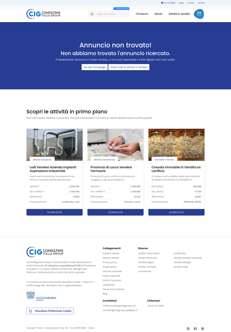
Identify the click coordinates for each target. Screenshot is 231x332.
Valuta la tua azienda (113, 289)
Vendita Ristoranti (147, 257)
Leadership (108, 284)
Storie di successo (112, 280)
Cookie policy (109, 266)
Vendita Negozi (146, 262)
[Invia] (92, 13)
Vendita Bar (180, 253)
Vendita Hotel (181, 266)
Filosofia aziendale (112, 271)
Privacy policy (110, 262)
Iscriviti (201, 2)
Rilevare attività (111, 257)
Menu (199, 14)
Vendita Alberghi (182, 262)
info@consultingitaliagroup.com (119, 305)
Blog (181, 2)
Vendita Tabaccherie (148, 253)
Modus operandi (111, 275)
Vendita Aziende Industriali (188, 257)
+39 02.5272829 (155, 305)
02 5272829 (168, 2)
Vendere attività (111, 253)
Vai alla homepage (95, 67)
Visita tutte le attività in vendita (128, 67)
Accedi (191, 2)
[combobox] (108, 13)
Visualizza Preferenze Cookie (50, 311)
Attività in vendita (179, 14)
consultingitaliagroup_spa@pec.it (120, 310)
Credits (91, 328)
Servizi (158, 14)
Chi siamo (142, 14)
